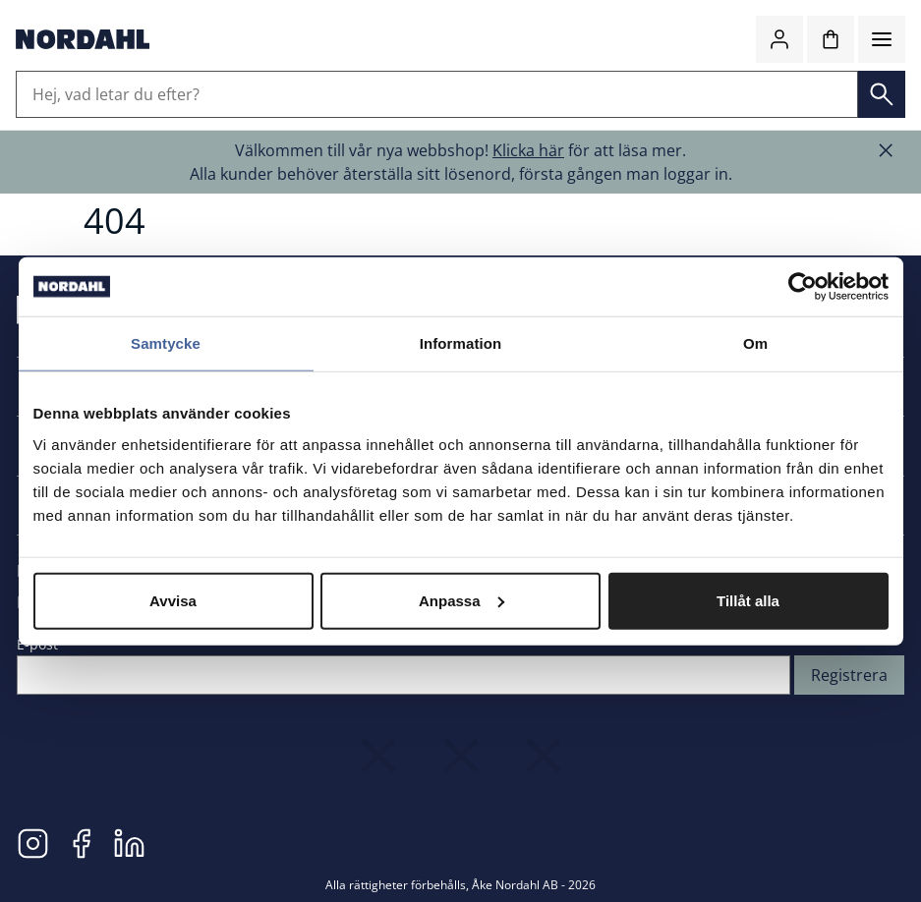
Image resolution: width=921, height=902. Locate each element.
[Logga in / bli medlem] (779, 39)
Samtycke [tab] (166, 343)
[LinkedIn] (129, 842)
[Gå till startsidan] (82, 39)
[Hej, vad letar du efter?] (437, 94)
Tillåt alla (748, 600)
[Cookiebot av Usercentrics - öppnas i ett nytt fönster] (803, 287)
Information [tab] (461, 343)
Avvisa (173, 600)
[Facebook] (81, 842)
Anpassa (461, 600)
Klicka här (528, 150)
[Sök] (881, 94)
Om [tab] (755, 343)
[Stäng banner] (885, 150)
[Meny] (881, 39)
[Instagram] (33, 842)
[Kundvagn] (830, 39)
